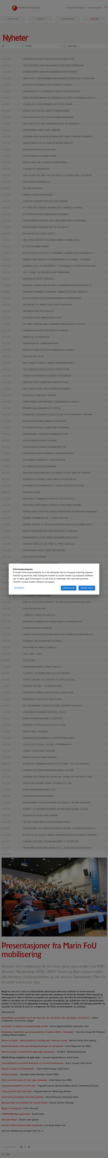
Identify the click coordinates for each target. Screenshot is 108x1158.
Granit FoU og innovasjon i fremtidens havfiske (23, 1097)
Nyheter (95, 19)
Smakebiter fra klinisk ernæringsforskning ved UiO (25, 1026)
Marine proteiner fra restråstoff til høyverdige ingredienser (28, 1052)
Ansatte (40, 19)
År (3, 46)
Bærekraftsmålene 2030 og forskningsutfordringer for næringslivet (33, 1046)
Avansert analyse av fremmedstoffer (18, 1069)
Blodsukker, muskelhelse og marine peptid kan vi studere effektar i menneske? (38, 1032)
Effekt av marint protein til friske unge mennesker (25, 1080)
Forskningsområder (75, 8)
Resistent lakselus (10, 1074)
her (42, 1131)
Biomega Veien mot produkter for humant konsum (25, 1102)
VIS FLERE (6, 1154)
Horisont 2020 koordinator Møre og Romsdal (22, 1125)
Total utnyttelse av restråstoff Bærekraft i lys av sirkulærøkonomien (33, 1063)
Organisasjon (67, 19)
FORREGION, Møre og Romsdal (16, 1114)
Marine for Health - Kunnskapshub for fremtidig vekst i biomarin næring (35, 1040)
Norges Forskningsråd (11, 1108)
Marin (29, 46)
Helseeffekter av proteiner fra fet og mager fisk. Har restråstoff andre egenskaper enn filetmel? (46, 1018)
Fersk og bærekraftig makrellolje (17, 1091)
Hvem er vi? (13, 19)
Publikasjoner (94, 8)
